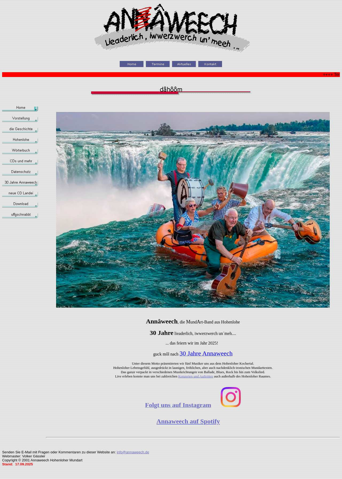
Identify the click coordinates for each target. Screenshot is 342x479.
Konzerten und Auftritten (195, 376)
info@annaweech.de (133, 452)
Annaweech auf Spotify (188, 421)
